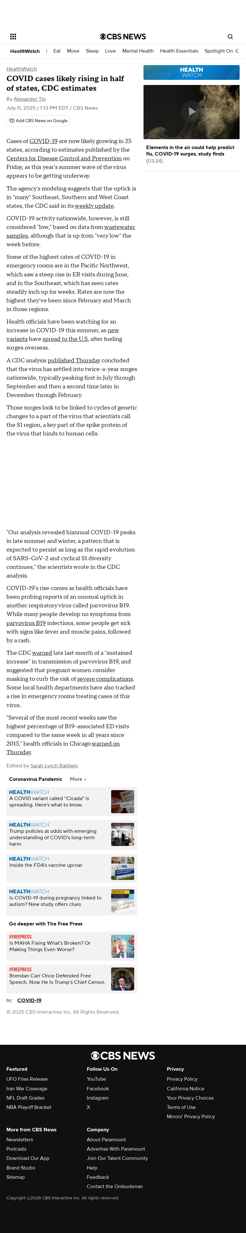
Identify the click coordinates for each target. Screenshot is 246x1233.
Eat (57, 51)
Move (73, 51)
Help (92, 1167)
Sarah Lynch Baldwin (54, 766)
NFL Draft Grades (25, 1098)
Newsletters (19, 1139)
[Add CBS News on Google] (38, 121)
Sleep (92, 51)
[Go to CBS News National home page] (123, 36)
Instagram (98, 1098)
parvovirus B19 (26, 623)
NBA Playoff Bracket (28, 1107)
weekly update (94, 206)
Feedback (98, 1177)
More (78, 779)
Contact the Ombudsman (115, 1186)
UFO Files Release (27, 1079)
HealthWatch (25, 51)
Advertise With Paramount (116, 1149)
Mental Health (138, 51)
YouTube (96, 1079)
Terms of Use (181, 1107)
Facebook (98, 1088)
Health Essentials (179, 51)
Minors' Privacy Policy (191, 1116)
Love (110, 51)
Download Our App (27, 1158)
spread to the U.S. (66, 339)
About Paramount (106, 1139)
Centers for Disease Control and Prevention (64, 158)
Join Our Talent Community (117, 1158)
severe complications (105, 679)
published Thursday (74, 360)
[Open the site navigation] (48, 36)
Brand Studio (20, 1167)
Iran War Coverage (26, 1088)
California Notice (185, 1088)
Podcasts (16, 1149)
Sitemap (15, 1177)
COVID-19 (43, 141)
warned (42, 653)
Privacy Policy (182, 1079)
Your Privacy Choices (190, 1098)
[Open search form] (230, 36)
